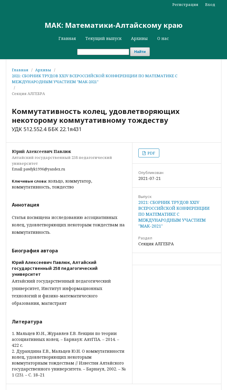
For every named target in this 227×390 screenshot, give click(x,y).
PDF (151, 153)
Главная (67, 38)
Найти (140, 51)
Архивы (139, 38)
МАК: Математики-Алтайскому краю (114, 25)
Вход (210, 4)
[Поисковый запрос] (103, 52)
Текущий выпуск (103, 38)
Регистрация (185, 4)
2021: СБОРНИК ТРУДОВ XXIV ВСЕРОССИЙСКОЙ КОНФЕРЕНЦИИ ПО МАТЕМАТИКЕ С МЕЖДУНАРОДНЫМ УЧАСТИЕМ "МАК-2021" (94, 78)
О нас (163, 38)
